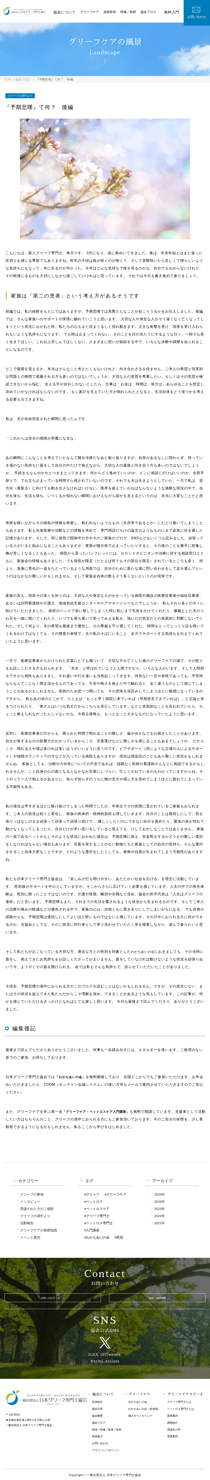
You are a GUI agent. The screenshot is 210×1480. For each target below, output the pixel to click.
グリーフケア (95, 12)
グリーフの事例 (32, 1194)
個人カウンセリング (139, 1414)
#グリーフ (91, 1194)
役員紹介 (95, 1400)
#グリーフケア (115, 1194)
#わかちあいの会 (96, 1237)
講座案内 (171, 1414)
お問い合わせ (98, 1442)
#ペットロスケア (96, 1209)
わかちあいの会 (144, 951)
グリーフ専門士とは (178, 1400)
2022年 (159, 1216)
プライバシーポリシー (103, 1449)
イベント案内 (30, 1237)
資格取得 (115, 12)
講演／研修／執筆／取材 (105, 1428)
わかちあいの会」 (74, 1077)
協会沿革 (95, 1407)
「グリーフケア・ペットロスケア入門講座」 (101, 1111)
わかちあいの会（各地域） (143, 1407)
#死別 (119, 1237)
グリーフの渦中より (35, 1216)
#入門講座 (91, 1230)
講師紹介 (171, 1421)
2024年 (159, 1201)
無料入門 (173, 12)
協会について (72, 12)
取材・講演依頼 (157, 1299)
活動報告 (27, 1223)
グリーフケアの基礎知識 (38, 1230)
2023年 (159, 1209)
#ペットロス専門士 (98, 1223)
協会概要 (95, 1414)
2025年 (159, 1194)
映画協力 (95, 1435)
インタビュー (30, 1201)
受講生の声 (172, 1428)
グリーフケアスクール (185, 1393)
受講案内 (171, 1435)
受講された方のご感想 (37, 1209)
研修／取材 (134, 12)
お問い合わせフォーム (53, 1299)
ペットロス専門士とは (179, 1407)
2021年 (159, 1223)
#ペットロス (93, 1201)
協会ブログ (154, 12)
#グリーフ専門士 (96, 1216)
